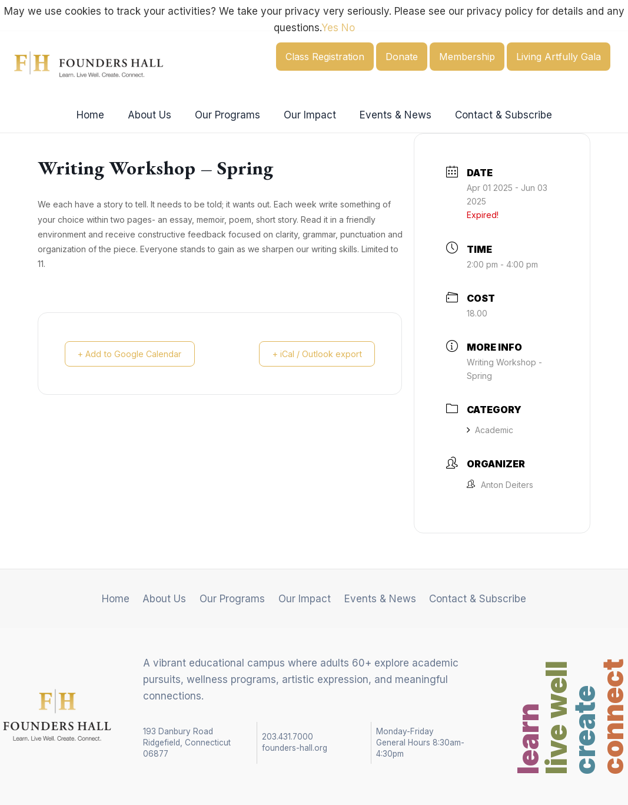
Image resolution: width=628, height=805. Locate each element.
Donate (402, 56)
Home (99, 115)
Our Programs (229, 115)
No (348, 28)
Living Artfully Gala (558, 56)
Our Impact (308, 115)
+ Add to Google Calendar (134, 353)
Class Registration (324, 56)
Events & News (390, 115)
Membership (467, 56)
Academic (490, 430)
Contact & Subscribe (494, 115)
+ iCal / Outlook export (312, 353)
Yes (329, 28)
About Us (155, 115)
